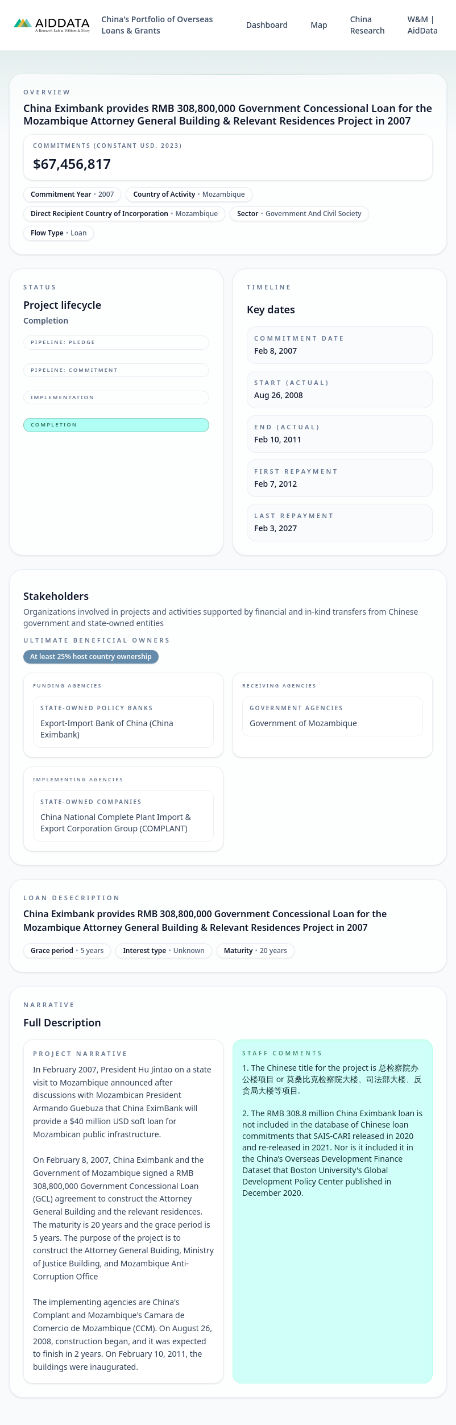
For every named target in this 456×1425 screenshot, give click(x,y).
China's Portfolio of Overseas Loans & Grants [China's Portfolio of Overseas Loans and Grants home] (157, 25)
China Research (367, 25)
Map (319, 24)
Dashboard (267, 24)
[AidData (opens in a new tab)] (51, 25)
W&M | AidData (423, 25)
